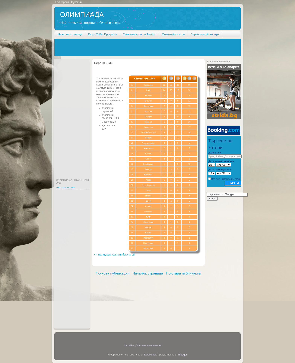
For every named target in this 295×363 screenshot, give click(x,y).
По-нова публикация (112, 273)
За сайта (129, 345)
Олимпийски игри (173, 34)
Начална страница (70, 34)
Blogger (182, 354)
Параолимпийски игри (205, 34)
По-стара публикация (183, 273)
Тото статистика (65, 187)
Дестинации (214, 152)
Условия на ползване (148, 345)
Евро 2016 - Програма (102, 34)
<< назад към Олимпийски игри (114, 254)
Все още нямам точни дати (225, 179)
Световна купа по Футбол (139, 34)
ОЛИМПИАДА (82, 14)
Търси (233, 183)
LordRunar (150, 354)
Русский (76, 2)
